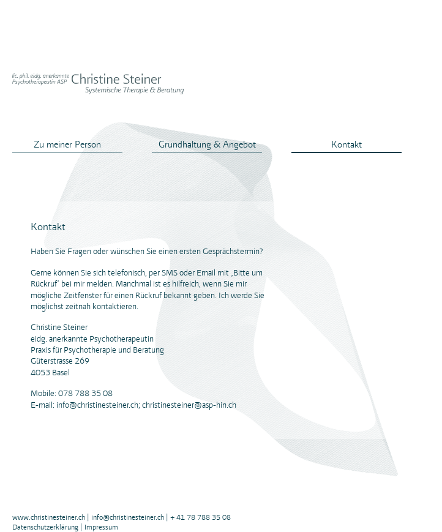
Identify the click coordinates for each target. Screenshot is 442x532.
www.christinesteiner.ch (48, 517)
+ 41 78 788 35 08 (200, 517)
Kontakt (346, 144)
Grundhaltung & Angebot (207, 144)
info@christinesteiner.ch (127, 517)
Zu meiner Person (67, 144)
